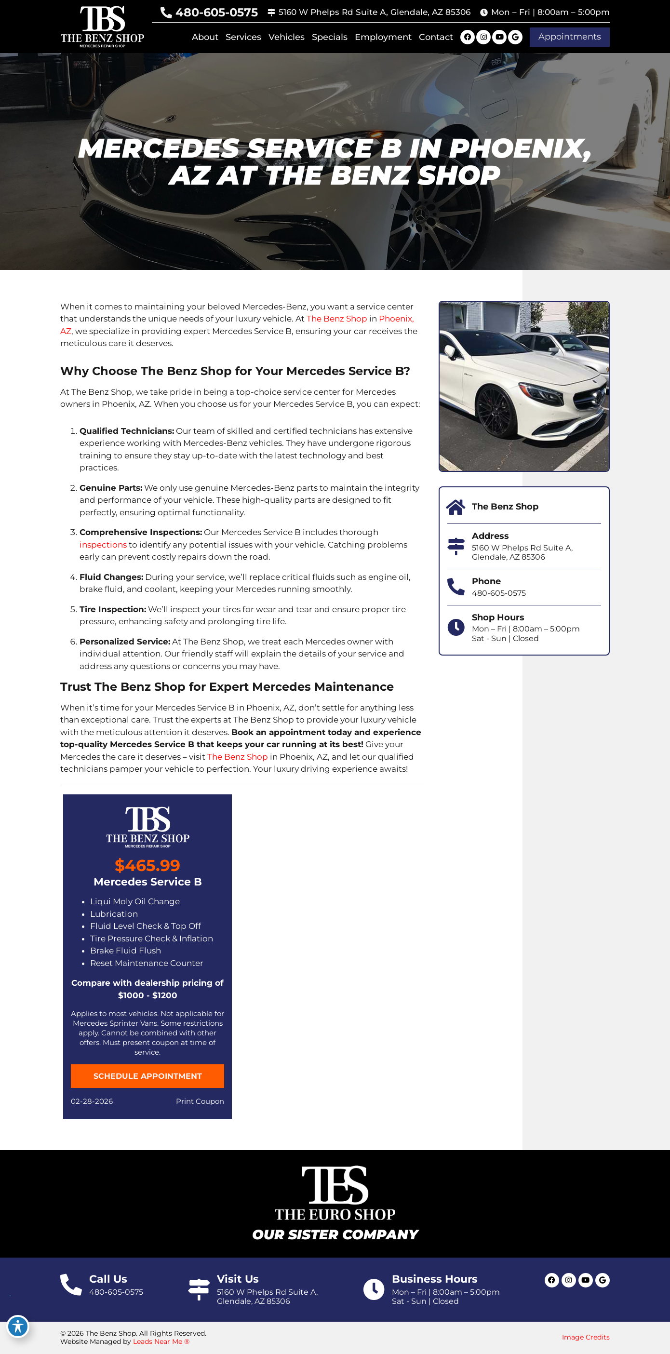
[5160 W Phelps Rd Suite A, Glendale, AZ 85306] (271, 12)
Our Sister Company (335, 1234)
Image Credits (586, 1337)
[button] (570, 37)
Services (243, 37)
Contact (436, 37)
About (205, 37)
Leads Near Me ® (161, 1341)
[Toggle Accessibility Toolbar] (17, 1326)
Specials (330, 37)
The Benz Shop (337, 318)
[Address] (456, 546)
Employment (383, 37)
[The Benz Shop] (456, 507)
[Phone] (456, 587)
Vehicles (286, 37)
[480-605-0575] (166, 12)
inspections (103, 545)
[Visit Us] (199, 1289)
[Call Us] (71, 1285)
